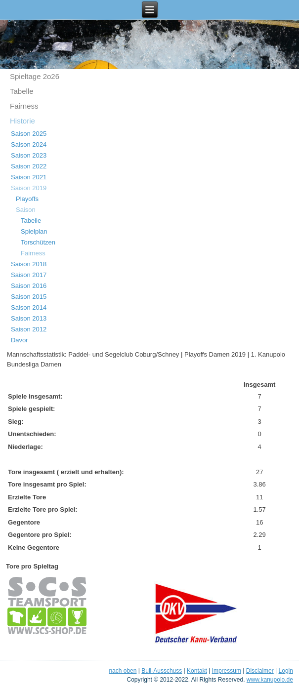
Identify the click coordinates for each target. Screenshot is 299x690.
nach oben (122, 670)
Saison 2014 (28, 307)
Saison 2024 (28, 144)
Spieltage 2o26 (34, 76)
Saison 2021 (28, 177)
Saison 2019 (28, 188)
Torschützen (38, 242)
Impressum (226, 670)
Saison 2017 (28, 275)
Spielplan (34, 231)
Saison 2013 (28, 318)
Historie (22, 121)
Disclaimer (260, 670)
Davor (19, 340)
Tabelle (22, 91)
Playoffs (27, 199)
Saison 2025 (28, 133)
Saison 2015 (28, 296)
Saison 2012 (28, 329)
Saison (26, 209)
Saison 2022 (28, 166)
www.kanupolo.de (270, 679)
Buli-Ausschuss (161, 670)
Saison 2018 (28, 264)
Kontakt (197, 670)
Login (286, 670)
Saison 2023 (28, 155)
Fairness (24, 106)
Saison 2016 (28, 285)
